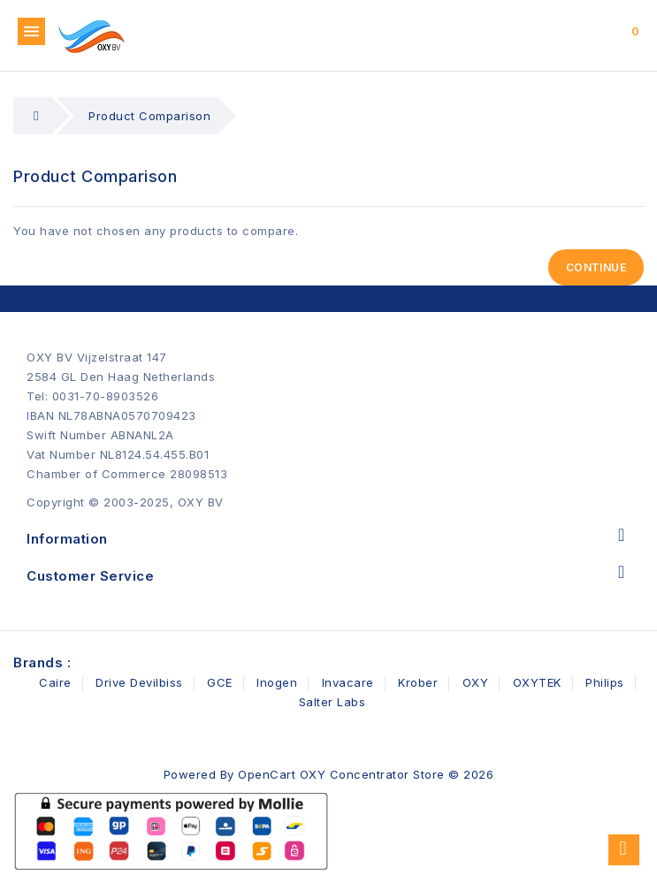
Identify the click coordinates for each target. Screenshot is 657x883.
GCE (220, 682)
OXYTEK (537, 682)
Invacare (348, 682)
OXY (475, 682)
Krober (418, 682)
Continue (596, 267)
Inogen (276, 682)
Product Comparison (149, 116)
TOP (623, 849)
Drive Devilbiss (139, 682)
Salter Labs (332, 702)
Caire (55, 682)
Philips (604, 682)
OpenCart (266, 774)
